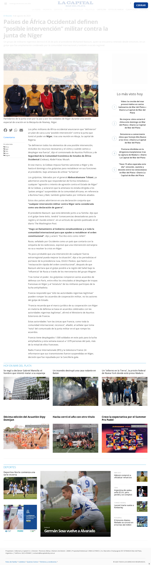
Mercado (117, 473)
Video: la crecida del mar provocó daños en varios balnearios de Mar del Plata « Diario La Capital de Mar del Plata (129, 107)
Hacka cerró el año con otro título (74, 416)
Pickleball (118, 518)
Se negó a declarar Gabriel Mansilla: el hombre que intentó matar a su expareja (24, 372)
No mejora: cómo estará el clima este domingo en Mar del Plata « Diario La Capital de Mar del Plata (129, 123)
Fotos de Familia (11, 562)
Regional (32, 479)
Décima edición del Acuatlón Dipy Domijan (24, 418)
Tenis (116, 488)
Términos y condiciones (48, 562)
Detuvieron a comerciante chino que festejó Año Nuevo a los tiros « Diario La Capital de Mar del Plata (129, 138)
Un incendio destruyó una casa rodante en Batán (74, 372)
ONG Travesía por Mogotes (37, 426)
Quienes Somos (32, 562)
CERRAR (141, 5)
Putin (6, 151)
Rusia (6, 153)
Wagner (7, 155)
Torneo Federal (120, 503)
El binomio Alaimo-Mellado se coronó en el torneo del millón (123, 522)
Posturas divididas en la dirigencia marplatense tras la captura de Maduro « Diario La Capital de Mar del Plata (129, 153)
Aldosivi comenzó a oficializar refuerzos (123, 476)
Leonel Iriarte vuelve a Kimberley (124, 506)
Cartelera (22, 562)
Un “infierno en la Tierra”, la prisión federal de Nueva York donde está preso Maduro (123, 372)
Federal (47, 527)
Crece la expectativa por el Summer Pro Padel (124, 418)
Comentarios (9, 137)
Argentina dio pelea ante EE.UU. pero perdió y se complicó (123, 492)
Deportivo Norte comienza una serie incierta (19, 473)
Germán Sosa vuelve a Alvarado (69, 530)
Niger (6, 149)
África (7, 147)
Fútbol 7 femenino (90, 426)
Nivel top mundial (139, 426)
